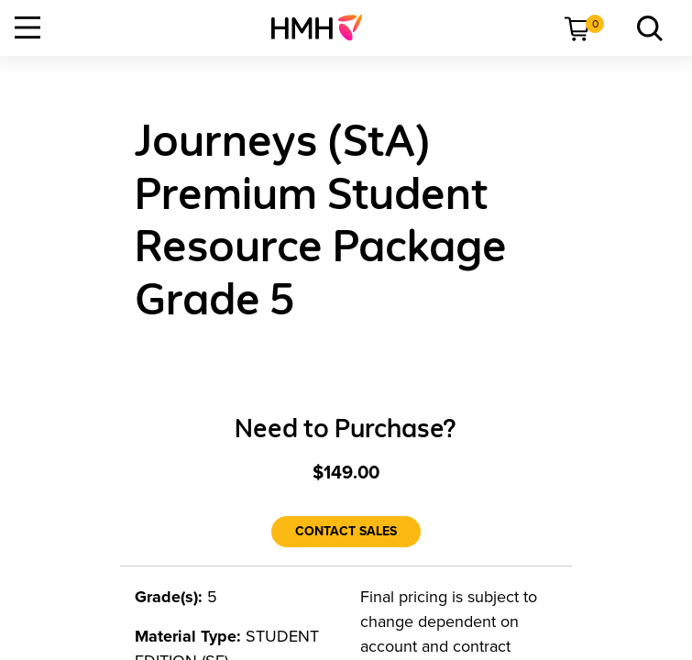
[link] (324, 27)
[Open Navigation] (27, 27)
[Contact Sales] (346, 531)
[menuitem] (324, 27)
